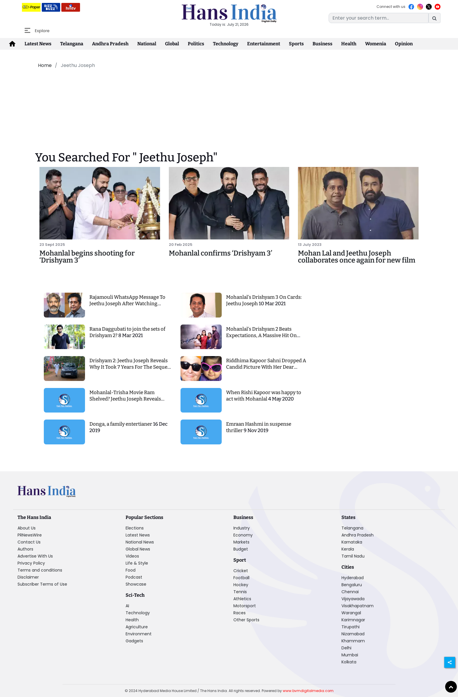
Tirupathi (350, 627)
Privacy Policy (31, 563)
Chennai (350, 592)
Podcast (134, 577)
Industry (241, 528)
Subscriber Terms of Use (42, 584)
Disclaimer (28, 577)
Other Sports (246, 620)
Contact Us (29, 542)
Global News (138, 549)
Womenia (375, 43)
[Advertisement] (180, 88)
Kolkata (348, 662)
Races (239, 613)
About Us (27, 528)
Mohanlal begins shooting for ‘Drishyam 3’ (87, 256)
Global (172, 43)
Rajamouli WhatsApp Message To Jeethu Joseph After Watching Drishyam (127, 303)
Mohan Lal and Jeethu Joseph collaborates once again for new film (356, 256)
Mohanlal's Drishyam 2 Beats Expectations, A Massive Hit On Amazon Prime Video (261, 335)
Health (348, 43)
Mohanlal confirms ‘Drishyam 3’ (220, 253)
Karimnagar (353, 620)
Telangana (71, 43)
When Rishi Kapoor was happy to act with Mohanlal (263, 395)
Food (131, 570)
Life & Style (137, 563)
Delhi (346, 648)
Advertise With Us (35, 556)
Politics (196, 43)
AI (127, 606)
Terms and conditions (40, 570)
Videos (132, 556)
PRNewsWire (30, 535)
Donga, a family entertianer (121, 424)
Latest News (38, 43)
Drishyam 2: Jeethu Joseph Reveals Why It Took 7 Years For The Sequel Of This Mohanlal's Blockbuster (129, 367)
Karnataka (351, 542)
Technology (225, 43)
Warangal (351, 613)
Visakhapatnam (357, 606)
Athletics (242, 599)
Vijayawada (353, 599)
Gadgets (134, 641)
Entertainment (263, 43)
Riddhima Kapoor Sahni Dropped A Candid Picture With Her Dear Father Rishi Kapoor (266, 367)
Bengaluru (351, 585)
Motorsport (244, 606)
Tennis (240, 592)
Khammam (353, 641)
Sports (296, 43)
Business (322, 43)
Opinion (404, 43)
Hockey (240, 585)
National (146, 43)
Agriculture (137, 627)
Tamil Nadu (353, 556)
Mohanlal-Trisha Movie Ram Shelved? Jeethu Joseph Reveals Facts (125, 398)
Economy (243, 535)
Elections (135, 528)
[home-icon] (12, 44)
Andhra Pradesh (110, 43)
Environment (139, 634)
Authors (25, 549)
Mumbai (349, 655)
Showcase (136, 584)
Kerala (347, 549)
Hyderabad (352, 578)
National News (140, 542)
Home (45, 65)
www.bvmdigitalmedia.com (308, 690)
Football (241, 578)
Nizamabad (353, 634)
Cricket (240, 571)
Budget (240, 549)
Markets (241, 542)
